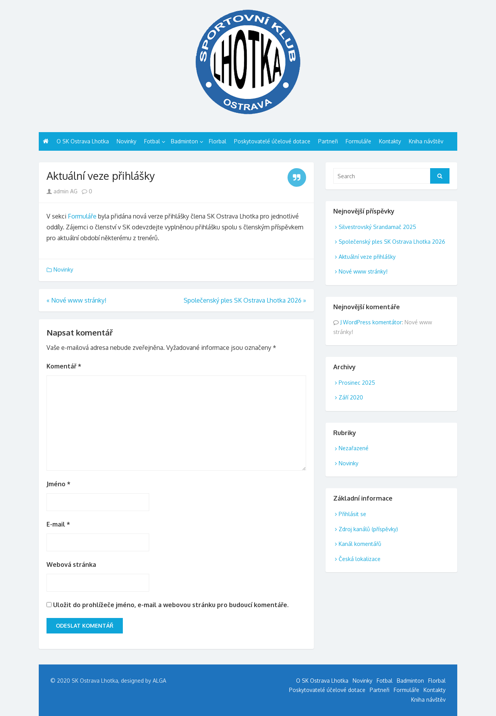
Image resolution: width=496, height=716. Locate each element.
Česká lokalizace (360, 559)
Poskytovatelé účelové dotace (272, 141)
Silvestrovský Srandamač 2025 (377, 227)
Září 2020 (351, 397)
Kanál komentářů (360, 543)
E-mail (58, 524)
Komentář (63, 366)
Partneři (328, 141)
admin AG (62, 191)
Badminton (184, 141)
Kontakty (390, 141)
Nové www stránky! (363, 271)
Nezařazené (354, 448)
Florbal (217, 141)
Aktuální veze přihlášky (367, 256)
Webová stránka (71, 564)
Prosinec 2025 (357, 382)
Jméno (58, 484)
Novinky (126, 141)
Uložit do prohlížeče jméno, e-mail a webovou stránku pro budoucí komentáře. (171, 605)
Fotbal (152, 141)
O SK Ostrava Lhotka (83, 141)
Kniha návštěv (426, 141)
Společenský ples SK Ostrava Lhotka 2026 (392, 241)
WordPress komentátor (372, 322)
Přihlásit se (352, 514)
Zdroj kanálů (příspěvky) (368, 529)
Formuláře (358, 141)
